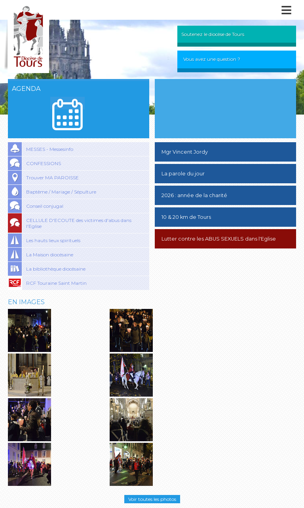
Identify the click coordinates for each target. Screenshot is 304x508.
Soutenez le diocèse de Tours (212, 34)
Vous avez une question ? (211, 59)
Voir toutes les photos (152, 499)
